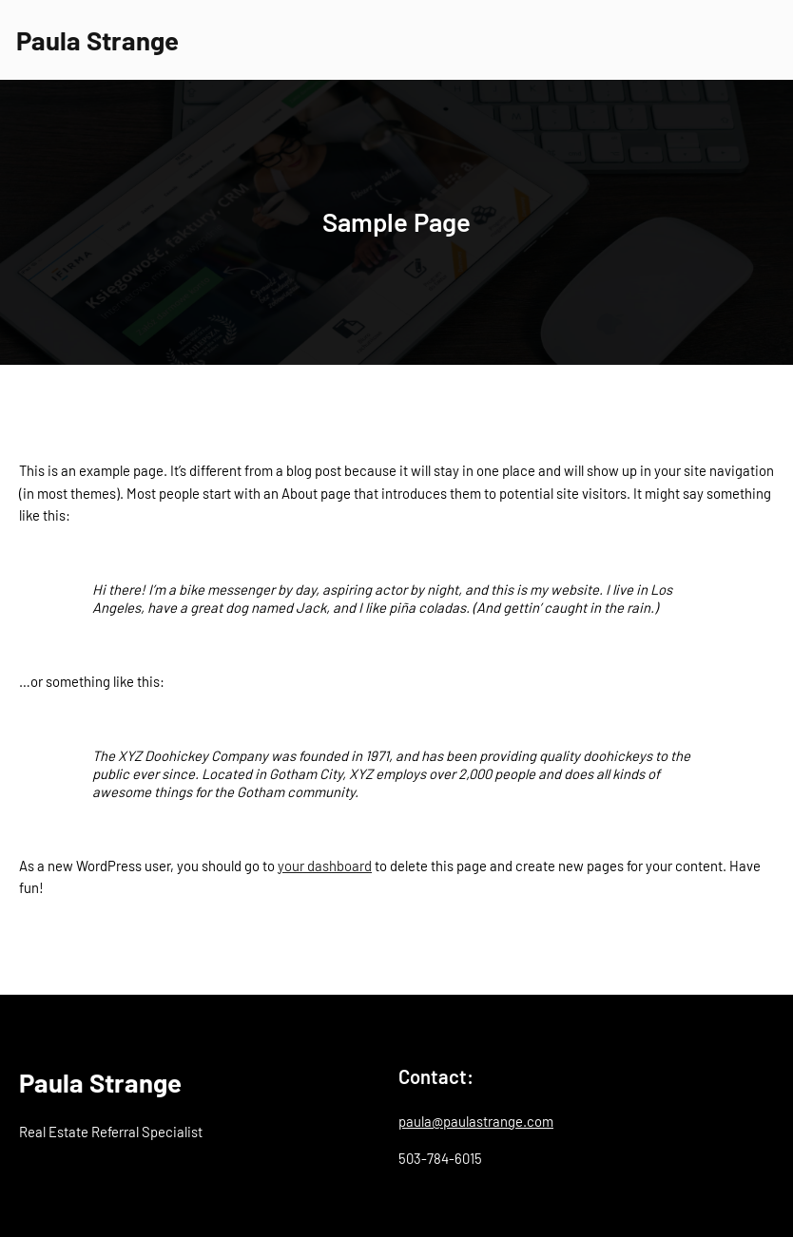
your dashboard (325, 865)
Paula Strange (97, 40)
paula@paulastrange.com (475, 1121)
